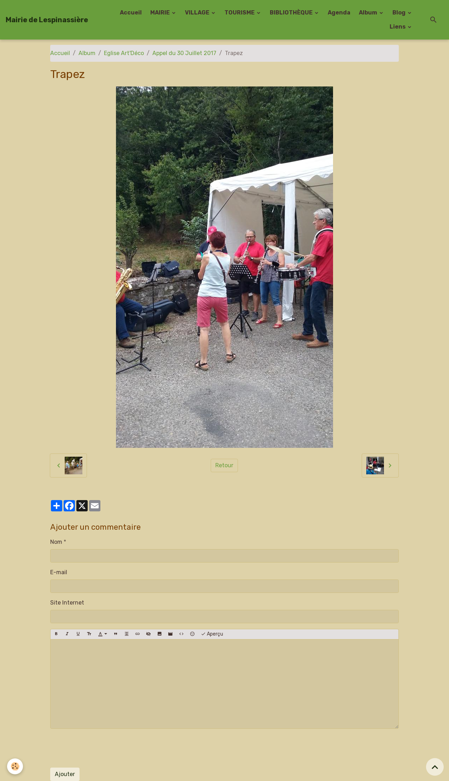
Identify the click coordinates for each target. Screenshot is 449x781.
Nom (56, 542)
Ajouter (65, 774)
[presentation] (104, 748)
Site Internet (67, 602)
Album (368, 12)
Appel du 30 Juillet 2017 (184, 53)
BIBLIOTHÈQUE (292, 12)
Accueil (131, 12)
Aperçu (212, 634)
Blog (399, 12)
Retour (224, 465)
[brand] (47, 19)
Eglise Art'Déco (124, 53)
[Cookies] (15, 766)
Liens (398, 26)
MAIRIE (160, 12)
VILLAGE (197, 12)
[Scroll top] (435, 767)
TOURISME (240, 12)
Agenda (339, 12)
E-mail (58, 572)
